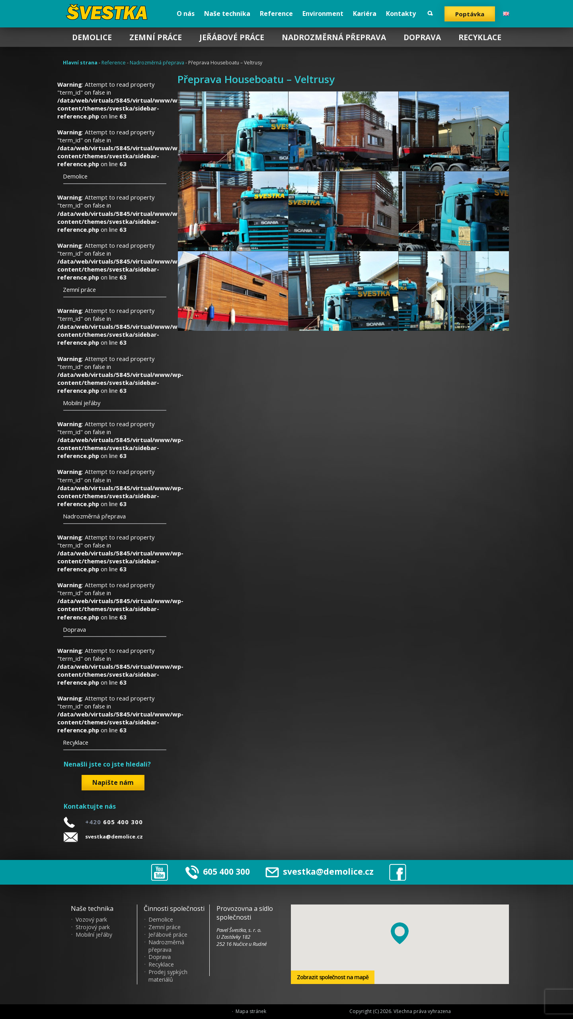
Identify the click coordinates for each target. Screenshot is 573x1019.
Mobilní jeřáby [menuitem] (94, 934)
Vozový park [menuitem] (91, 919)
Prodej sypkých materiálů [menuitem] (167, 976)
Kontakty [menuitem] (401, 13)
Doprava (74, 629)
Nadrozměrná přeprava (157, 62)
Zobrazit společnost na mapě (332, 977)
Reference (113, 62)
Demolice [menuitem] (92, 37)
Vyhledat (430, 13)
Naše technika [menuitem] (227, 13)
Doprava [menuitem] (422, 37)
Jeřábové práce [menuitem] (231, 37)
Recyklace (75, 742)
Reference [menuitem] (276, 13)
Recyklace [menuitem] (479, 37)
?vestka (108, 12)
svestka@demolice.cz (114, 836)
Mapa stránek (251, 1011)
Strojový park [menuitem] (93, 927)
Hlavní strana (80, 62)
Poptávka (469, 14)
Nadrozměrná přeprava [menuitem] (334, 37)
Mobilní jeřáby (81, 403)
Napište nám (113, 782)
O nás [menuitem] (186, 13)
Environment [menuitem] (322, 13)
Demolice (75, 176)
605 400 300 (226, 871)
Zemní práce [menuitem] (155, 37)
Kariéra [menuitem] (364, 13)
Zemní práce (79, 289)
